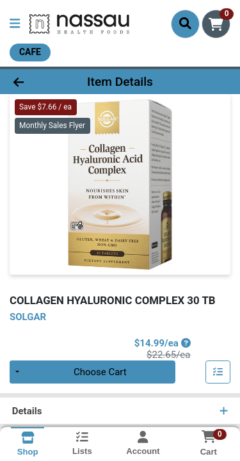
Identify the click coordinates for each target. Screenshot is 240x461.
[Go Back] (37, 82)
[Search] (185, 24)
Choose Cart (100, 372)
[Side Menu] (15, 24)
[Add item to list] (218, 372)
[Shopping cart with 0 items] (216, 24)
